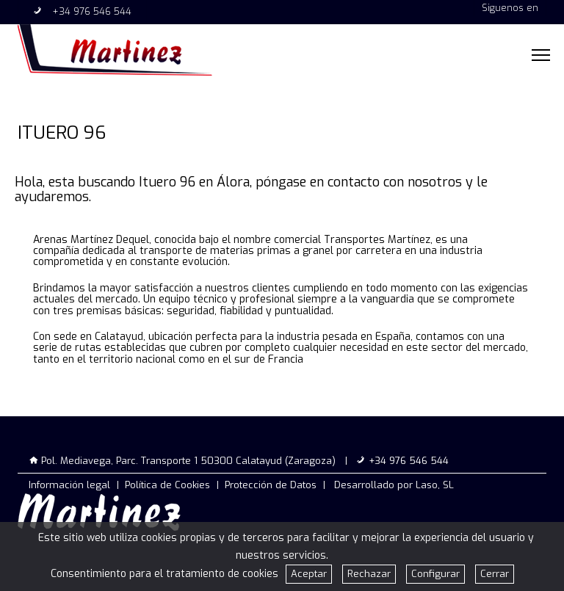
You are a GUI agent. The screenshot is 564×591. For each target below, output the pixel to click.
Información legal (69, 485)
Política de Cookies (167, 485)
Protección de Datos (271, 485)
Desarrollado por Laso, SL (394, 485)
